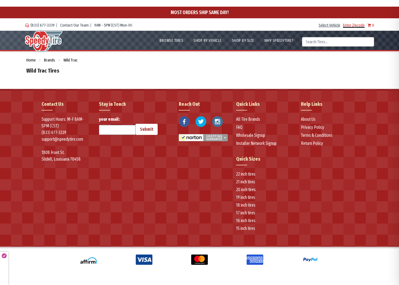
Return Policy (312, 143)
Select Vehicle (329, 25)
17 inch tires (245, 212)
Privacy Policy (312, 127)
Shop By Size (243, 40)
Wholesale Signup (250, 135)
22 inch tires (245, 174)
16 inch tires (245, 220)
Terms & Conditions (316, 135)
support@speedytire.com (62, 139)
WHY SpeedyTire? (279, 40)
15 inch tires (245, 228)
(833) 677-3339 (42, 25)
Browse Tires (171, 40)
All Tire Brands (248, 119)
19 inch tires (245, 197)
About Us (308, 119)
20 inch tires (246, 189)
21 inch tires (245, 181)
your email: (117, 126)
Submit (146, 129)
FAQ (239, 127)
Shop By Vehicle (207, 40)
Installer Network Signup (256, 143)
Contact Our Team (74, 25)
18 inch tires (245, 205)
